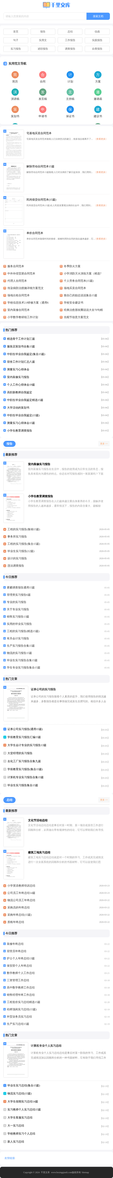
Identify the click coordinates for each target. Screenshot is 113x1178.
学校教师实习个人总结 (21, 1133)
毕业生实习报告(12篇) (20, 551)
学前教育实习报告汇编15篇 (24, 737)
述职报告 (43, 48)
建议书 (98, 116)
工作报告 (70, 40)
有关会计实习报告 (18, 638)
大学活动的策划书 (18, 407)
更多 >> (104, 443)
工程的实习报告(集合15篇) (23, 543)
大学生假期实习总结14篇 (22, 1101)
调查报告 (70, 48)
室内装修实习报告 (18, 377)
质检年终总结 (15, 922)
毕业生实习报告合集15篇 (22, 660)
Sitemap (85, 1172)
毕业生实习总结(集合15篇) (23, 1085)
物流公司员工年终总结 (21, 900)
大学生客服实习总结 (19, 1117)
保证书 (70, 116)
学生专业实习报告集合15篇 (23, 667)
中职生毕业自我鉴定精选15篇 (25, 400)
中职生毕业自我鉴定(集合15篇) (26, 354)
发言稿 (43, 98)
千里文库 (45, 1172)
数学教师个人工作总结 (21, 972)
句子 (15, 40)
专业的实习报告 (16, 602)
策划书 (15, 116)
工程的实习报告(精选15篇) (23, 631)
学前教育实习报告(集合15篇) (25, 769)
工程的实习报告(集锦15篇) (23, 529)
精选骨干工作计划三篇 (21, 338)
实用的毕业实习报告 (19, 623)
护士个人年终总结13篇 (21, 958)
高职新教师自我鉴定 (19, 392)
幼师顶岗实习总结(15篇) (22, 1009)
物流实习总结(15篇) (19, 1093)
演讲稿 (15, 98)
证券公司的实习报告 (43, 689)
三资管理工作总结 (18, 980)
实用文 (43, 40)
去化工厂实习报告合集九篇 (24, 761)
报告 (42, 31)
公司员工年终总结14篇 (21, 892)
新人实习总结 (15, 1141)
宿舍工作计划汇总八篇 (21, 361)
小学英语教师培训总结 (21, 885)
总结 (70, 31)
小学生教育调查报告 (19, 430)
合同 (42, 81)
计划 (70, 81)
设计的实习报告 (17, 558)
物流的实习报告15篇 (19, 653)
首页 (15, 31)
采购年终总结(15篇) (19, 914)
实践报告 (97, 40)
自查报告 (97, 48)
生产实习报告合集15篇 (21, 645)
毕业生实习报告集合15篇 (22, 785)
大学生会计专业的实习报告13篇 (26, 745)
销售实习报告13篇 (18, 616)
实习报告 (16, 48)
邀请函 (98, 98)
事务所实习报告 (17, 536)
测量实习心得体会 (18, 369)
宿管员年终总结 (16, 951)
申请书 (43, 116)
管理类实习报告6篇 (19, 594)
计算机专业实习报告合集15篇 (25, 777)
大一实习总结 (15, 1125)
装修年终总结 (15, 943)
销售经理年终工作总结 (21, 994)
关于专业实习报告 (18, 609)
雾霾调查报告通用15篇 (21, 587)
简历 (15, 81)
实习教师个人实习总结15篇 (24, 1109)
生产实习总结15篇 (18, 1023)
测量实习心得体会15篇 (21, 422)
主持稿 (70, 98)
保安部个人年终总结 (19, 965)
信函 (97, 31)
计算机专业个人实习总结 (46, 1045)
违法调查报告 (15, 565)
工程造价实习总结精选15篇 (23, 1002)
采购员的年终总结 (18, 907)
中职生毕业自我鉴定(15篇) (23, 415)
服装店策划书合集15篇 (21, 346)
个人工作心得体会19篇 (21, 384)
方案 (98, 81)
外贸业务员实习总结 (19, 1016)
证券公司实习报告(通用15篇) (25, 729)
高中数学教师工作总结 (21, 987)
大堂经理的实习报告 (19, 753)
